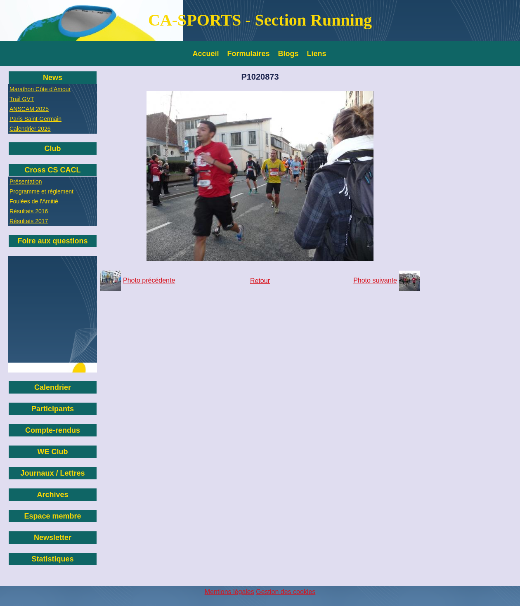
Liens (316, 54)
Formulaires (248, 54)
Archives (52, 494)
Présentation (25, 181)
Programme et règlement (41, 191)
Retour (260, 280)
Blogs (288, 54)
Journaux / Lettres (52, 473)
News (52, 77)
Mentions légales (229, 591)
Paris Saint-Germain (35, 119)
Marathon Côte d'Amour (40, 89)
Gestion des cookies (285, 591)
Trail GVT (21, 99)
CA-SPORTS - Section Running (260, 20)
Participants (52, 409)
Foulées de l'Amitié (33, 201)
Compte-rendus (52, 430)
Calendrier (52, 387)
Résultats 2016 (28, 211)
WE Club (53, 452)
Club (53, 148)
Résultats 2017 (28, 221)
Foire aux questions (52, 241)
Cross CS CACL (52, 170)
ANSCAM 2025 (29, 109)
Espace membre (52, 516)
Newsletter (52, 537)
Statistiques (52, 559)
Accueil (206, 54)
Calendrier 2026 (30, 128)
